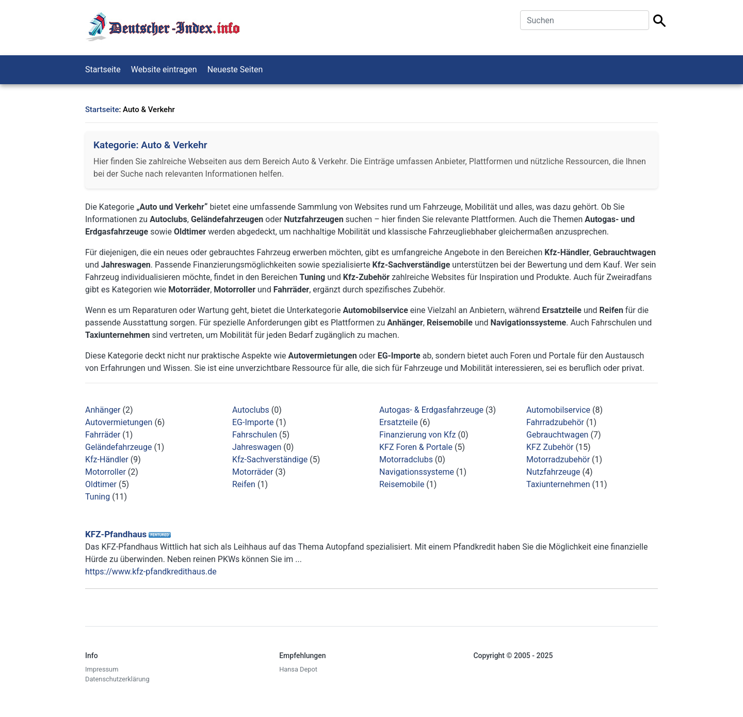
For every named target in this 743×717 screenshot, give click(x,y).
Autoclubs (250, 410)
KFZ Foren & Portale (416, 447)
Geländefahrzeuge (118, 447)
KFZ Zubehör (550, 447)
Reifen (243, 484)
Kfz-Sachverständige (270, 459)
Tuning (97, 497)
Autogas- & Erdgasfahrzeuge (431, 410)
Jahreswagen (256, 447)
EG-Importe (252, 422)
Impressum (101, 669)
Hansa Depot (298, 669)
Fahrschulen (254, 435)
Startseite (103, 69)
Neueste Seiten (235, 69)
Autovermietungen (118, 422)
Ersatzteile (398, 422)
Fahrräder (102, 435)
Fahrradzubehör (555, 422)
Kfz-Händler (106, 459)
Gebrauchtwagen (557, 435)
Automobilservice (558, 410)
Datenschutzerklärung (117, 679)
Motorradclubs (406, 459)
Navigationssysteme (416, 472)
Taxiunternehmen (558, 484)
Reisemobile (401, 484)
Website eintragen (164, 69)
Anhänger (103, 410)
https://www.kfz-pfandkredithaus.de (151, 571)
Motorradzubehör (558, 459)
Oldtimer (101, 484)
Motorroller (105, 472)
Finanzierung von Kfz (417, 435)
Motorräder (252, 472)
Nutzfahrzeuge (553, 472)
